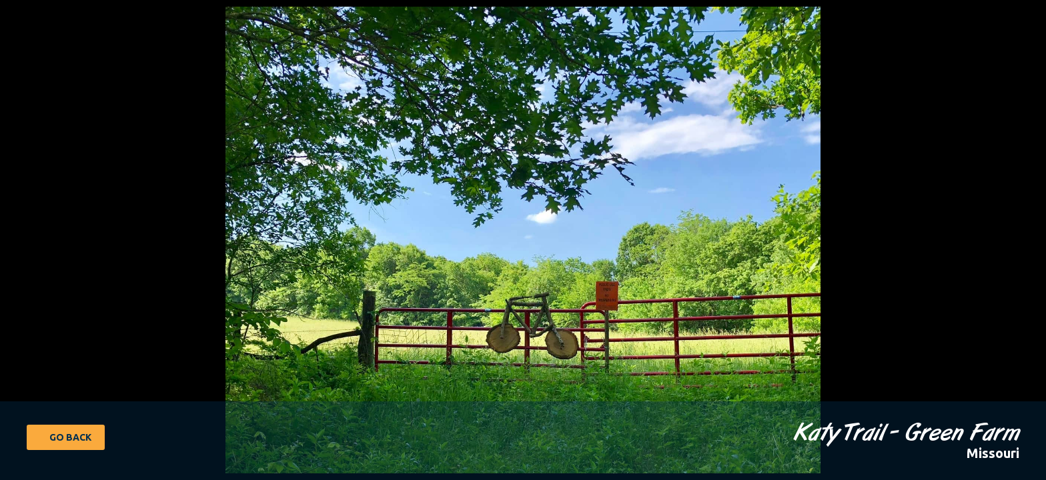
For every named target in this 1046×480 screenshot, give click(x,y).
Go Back (70, 437)
